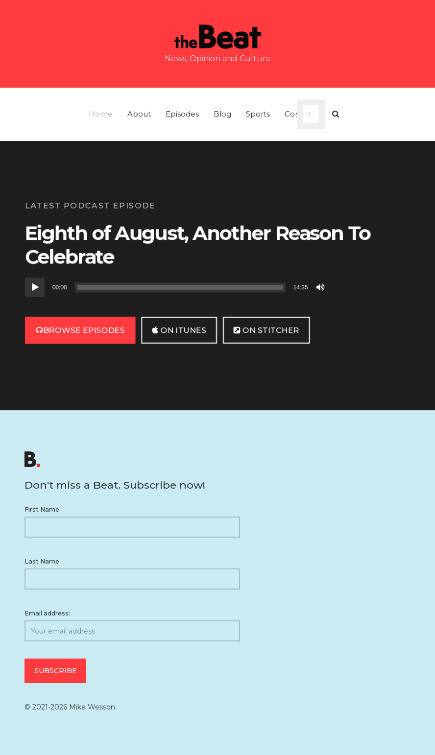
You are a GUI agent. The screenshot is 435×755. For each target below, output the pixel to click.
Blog (222, 113)
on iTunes (179, 329)
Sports (258, 113)
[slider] (180, 287)
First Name (41, 509)
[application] (176, 287)
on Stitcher (266, 329)
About (139, 113)
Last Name (41, 561)
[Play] (35, 287)
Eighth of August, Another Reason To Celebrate (197, 244)
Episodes (182, 113)
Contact (299, 113)
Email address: (132, 625)
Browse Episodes (80, 329)
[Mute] (321, 287)
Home (101, 113)
